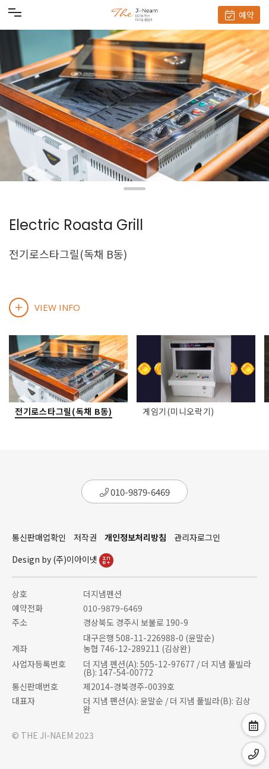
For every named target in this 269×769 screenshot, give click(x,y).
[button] (134, 188)
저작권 (85, 537)
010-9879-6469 (135, 492)
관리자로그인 (197, 537)
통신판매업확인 (39, 537)
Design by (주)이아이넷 (62, 559)
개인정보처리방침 (135, 537)
